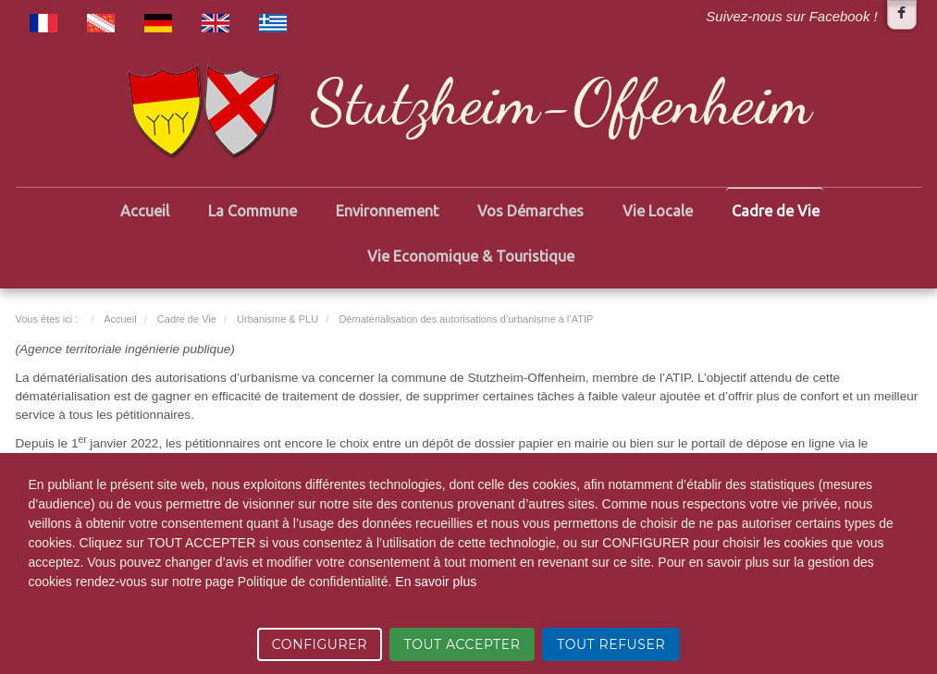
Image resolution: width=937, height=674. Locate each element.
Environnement (387, 210)
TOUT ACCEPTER (462, 644)
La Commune (252, 210)
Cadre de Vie (776, 210)
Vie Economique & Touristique (470, 256)
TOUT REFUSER (611, 644)
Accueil (144, 210)
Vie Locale (658, 210)
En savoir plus (435, 581)
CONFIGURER (319, 644)
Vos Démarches (530, 210)
